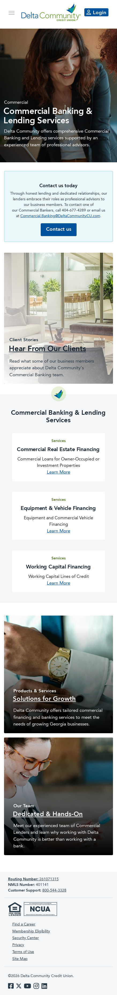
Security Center (25, 938)
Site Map (20, 959)
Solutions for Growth (44, 699)
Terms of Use (23, 952)
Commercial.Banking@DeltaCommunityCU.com (60, 216)
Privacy (18, 945)
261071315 (33, 879)
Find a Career (23, 924)
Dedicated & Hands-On (48, 814)
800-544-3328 (54, 890)
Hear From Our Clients (47, 349)
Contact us (58, 229)
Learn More (58, 472)
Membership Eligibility (31, 931)
